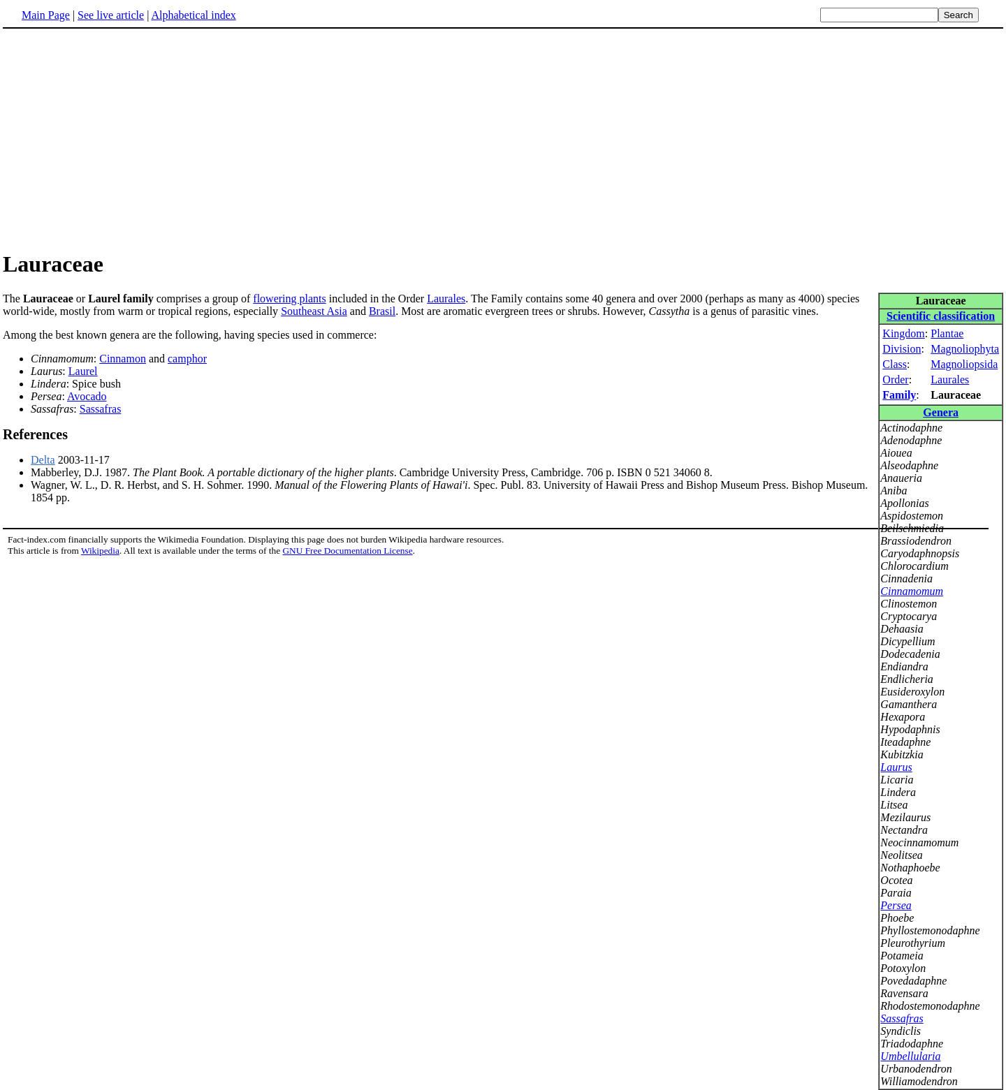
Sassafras (901, 1018)
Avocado (87, 396)
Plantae (947, 333)
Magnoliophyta (965, 349)
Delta (43, 460)
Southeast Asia (314, 311)
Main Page (46, 15)
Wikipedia (100, 550)
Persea (895, 905)
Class (894, 364)
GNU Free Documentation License (347, 550)
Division (901, 349)
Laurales (950, 379)
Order (895, 379)
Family (899, 395)
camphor (187, 358)
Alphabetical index (193, 15)
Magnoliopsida (964, 364)
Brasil (382, 311)
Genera (940, 412)
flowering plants (289, 298)
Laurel (83, 371)
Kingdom (903, 333)
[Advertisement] (503, 139)
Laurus (896, 767)
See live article (111, 15)
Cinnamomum (911, 591)
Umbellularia (910, 1056)
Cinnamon (122, 358)
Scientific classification (941, 316)
